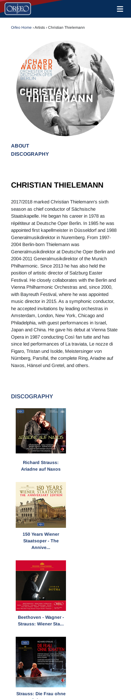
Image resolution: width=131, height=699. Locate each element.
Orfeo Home (21, 27)
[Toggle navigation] (119, 8)
